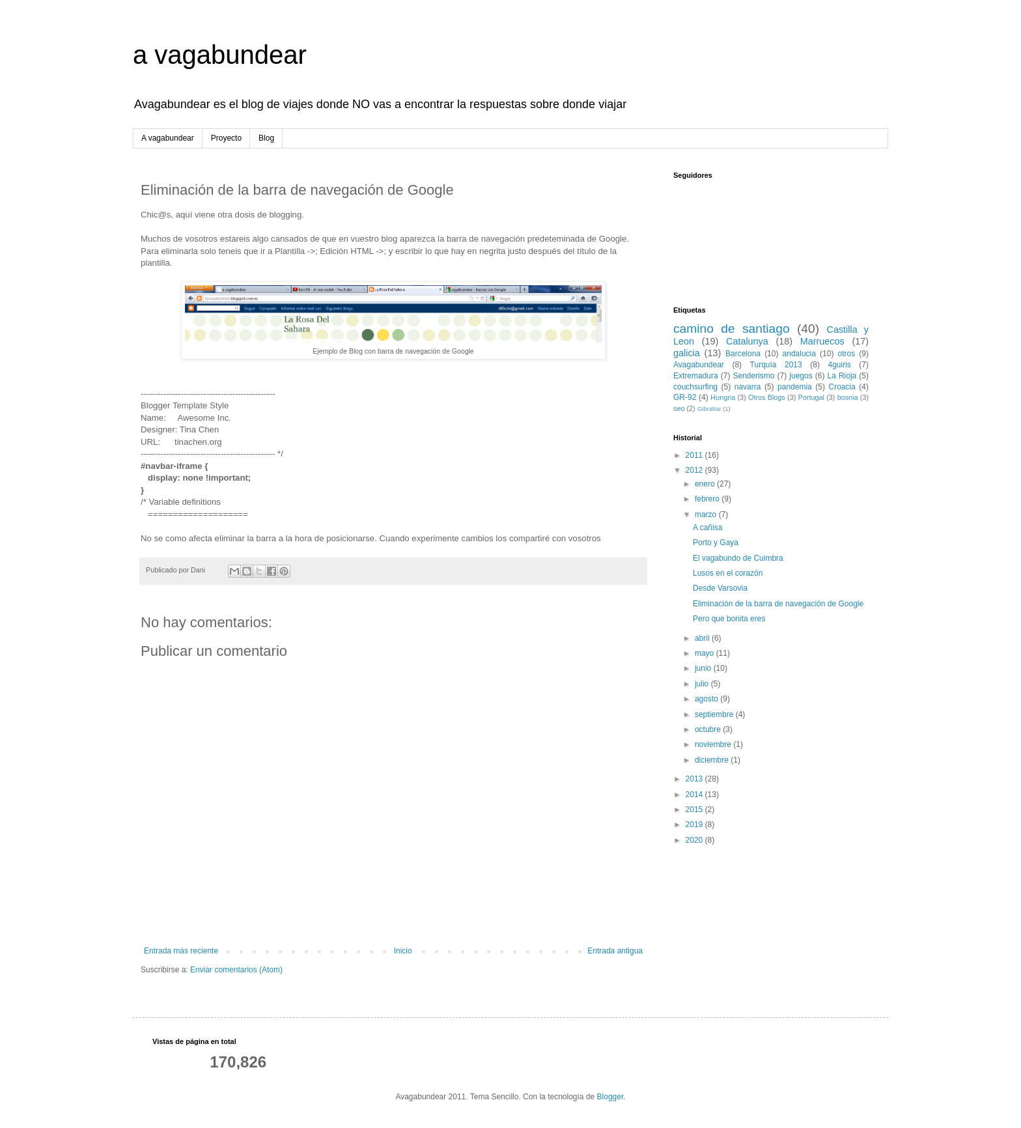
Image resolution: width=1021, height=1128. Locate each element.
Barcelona (743, 353)
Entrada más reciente (181, 950)
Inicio (403, 950)
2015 (695, 809)
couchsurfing (695, 386)
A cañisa (707, 527)
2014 (695, 794)
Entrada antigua (615, 950)
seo (678, 408)
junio (704, 668)
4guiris (839, 364)
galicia (686, 353)
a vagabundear (220, 54)
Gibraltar (709, 408)
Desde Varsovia (720, 588)
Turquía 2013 (776, 364)
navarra (747, 386)
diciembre (713, 760)
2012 (695, 470)
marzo (707, 514)
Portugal (811, 397)
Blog (266, 138)
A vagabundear (167, 138)
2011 (695, 455)
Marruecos (822, 341)
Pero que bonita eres (729, 618)
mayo (705, 653)
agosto (707, 698)
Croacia (841, 386)
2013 (695, 778)
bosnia (847, 397)
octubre (709, 729)
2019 (695, 824)
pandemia (794, 386)
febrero (708, 498)
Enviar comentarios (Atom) (236, 969)
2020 (695, 840)
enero (706, 483)
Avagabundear (698, 364)
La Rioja (842, 375)
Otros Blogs (766, 397)
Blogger (610, 1096)
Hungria (722, 397)
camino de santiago (731, 328)
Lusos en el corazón (727, 573)
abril (703, 638)
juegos (800, 375)
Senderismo (754, 375)
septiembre (715, 714)
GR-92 (684, 397)
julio (703, 683)
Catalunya (747, 341)
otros (847, 353)
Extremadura (695, 375)
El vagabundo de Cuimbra (738, 558)
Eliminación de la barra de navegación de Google (778, 603)
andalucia (799, 353)
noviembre (714, 744)
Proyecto (226, 138)
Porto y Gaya (715, 542)
